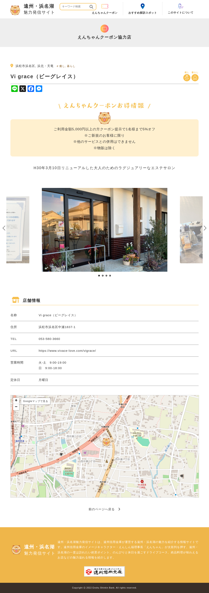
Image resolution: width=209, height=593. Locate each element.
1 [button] (99, 275)
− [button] (16, 407)
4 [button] (110, 275)
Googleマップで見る (35, 401)
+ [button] (16, 401)
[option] (104, 230)
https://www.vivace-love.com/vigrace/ (67, 350)
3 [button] (106, 275)
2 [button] (102, 275)
